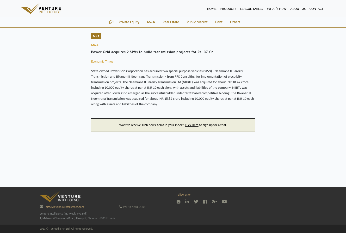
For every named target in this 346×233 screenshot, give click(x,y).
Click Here (191, 125)
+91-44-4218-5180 (132, 207)
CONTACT (316, 8)
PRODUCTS (228, 8)
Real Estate (171, 22)
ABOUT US (298, 8)
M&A (151, 22)
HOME (212, 8)
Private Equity (129, 22)
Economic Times (102, 61)
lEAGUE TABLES (251, 8)
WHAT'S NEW (276, 8)
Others (235, 22)
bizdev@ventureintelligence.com (62, 207)
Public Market (197, 22)
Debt (218, 22)
